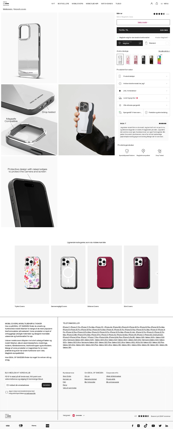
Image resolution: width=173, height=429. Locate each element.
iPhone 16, (125, 327)
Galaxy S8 (163, 345)
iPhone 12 (150, 332)
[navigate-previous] (157, 274)
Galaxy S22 (93, 342)
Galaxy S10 (117, 345)
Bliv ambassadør (112, 382)
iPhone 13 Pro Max (117, 332)
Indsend (46, 385)
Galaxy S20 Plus (92, 345)
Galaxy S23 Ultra (74, 342)
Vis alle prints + (164, 51)
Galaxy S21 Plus (158, 342)
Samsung (85, 342)
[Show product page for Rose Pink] (135, 59)
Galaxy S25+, (89, 340)
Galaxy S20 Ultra (105, 345)
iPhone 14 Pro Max (84, 332)
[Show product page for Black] (143, 59)
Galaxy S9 (145, 345)
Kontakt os (67, 379)
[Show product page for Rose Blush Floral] (128, 59)
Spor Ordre (67, 376)
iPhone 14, (154, 330)
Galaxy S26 (140, 337)
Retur (65, 385)
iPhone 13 (95, 332)
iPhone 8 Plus (75, 337)
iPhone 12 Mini (72, 335)
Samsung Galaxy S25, (75, 340)
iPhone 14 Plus (71, 332)
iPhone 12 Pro (141, 332)
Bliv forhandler (90, 382)
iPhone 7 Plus (93, 337)
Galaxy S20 (80, 345)
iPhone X (140, 335)
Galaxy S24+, (123, 340)
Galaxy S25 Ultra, (101, 340)
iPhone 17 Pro (76, 327)
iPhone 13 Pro (104, 332)
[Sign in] (151, 3)
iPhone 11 (104, 335)
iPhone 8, (66, 337)
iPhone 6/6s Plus (115, 337)
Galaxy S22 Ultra (118, 342)
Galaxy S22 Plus (105, 342)
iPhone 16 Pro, (134, 327)
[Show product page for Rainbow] (159, 59)
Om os (87, 376)
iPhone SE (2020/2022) (153, 335)
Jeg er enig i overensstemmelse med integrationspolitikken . (22, 392)
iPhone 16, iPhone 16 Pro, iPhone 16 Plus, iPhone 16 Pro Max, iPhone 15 (88, 330)
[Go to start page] (6, 4)
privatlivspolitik (29, 393)
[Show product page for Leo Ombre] (151, 59)
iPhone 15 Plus (130, 330)
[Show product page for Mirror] (120, 59)
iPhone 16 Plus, (145, 327)
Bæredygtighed (91, 379)
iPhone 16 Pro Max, (158, 327)
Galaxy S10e (136, 345)
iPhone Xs (112, 335)
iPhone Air (108, 327)
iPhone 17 (66, 327)
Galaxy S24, (113, 340)
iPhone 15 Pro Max (143, 330)
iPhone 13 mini (129, 332)
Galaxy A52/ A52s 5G (134, 342)
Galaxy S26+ (150, 337)
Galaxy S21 (147, 342)
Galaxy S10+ (126, 345)
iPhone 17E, (100, 327)
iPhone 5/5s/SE (128, 337)
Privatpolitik (110, 379)
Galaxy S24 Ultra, (135, 340)
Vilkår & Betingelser (113, 376)
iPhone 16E (117, 327)
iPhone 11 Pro (96, 335)
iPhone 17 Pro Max (88, 327)
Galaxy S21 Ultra (69, 345)
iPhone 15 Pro (119, 330)
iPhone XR (132, 335)
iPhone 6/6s (103, 337)
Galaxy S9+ (154, 345)
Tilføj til (143, 30)
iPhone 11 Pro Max (84, 335)
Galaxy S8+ (67, 347)
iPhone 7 (84, 337)
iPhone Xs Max (122, 335)
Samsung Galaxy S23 (150, 340)
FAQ (64, 382)
